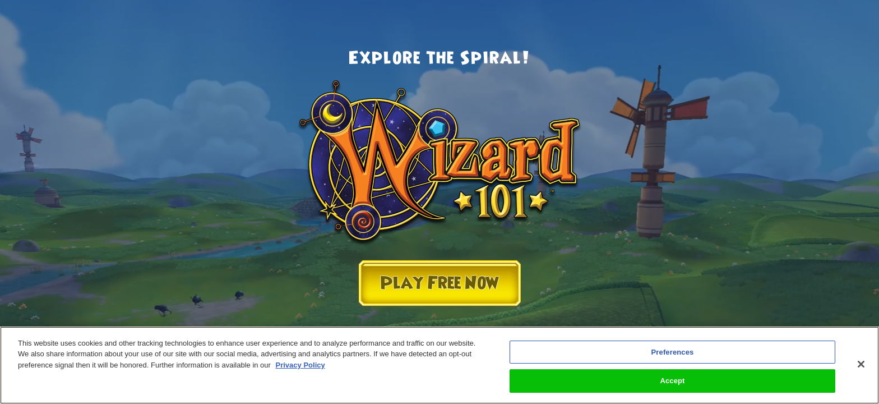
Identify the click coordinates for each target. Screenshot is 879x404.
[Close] (861, 364)
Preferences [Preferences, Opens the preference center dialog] (672, 352)
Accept (672, 381)
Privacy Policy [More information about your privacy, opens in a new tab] (300, 365)
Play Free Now (439, 283)
